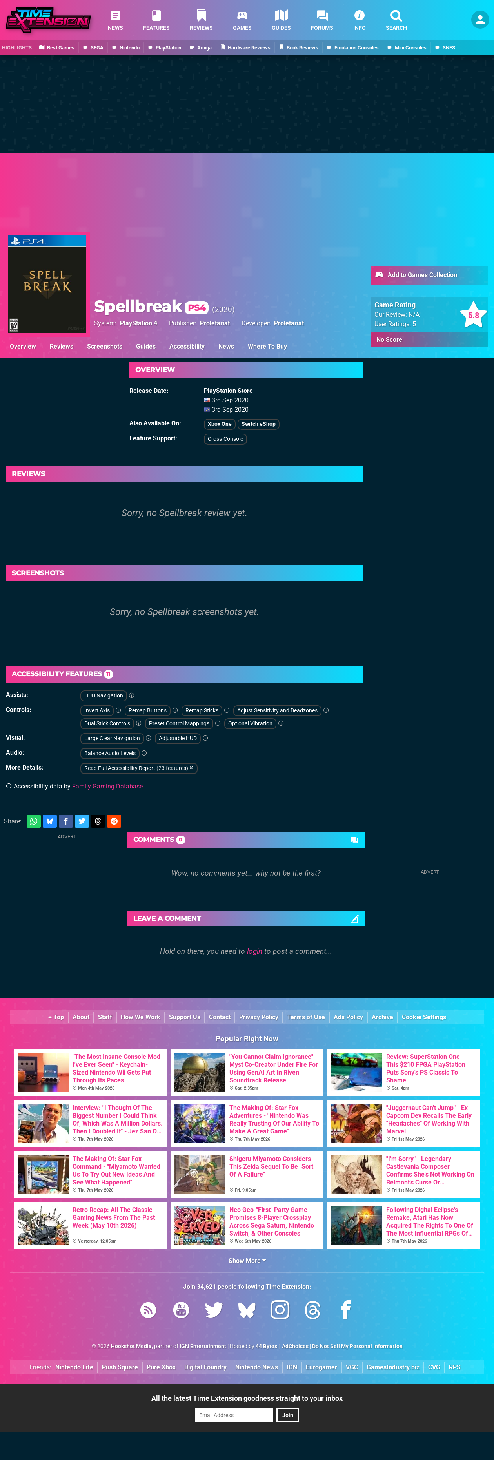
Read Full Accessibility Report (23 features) (139, 768)
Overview (23, 346)
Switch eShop (259, 424)
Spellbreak (151, 306)
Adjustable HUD (178, 738)
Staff (105, 1017)
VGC (352, 1367)
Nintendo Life (74, 1367)
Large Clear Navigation (112, 738)
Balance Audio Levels (110, 753)
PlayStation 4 (138, 323)
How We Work (140, 1017)
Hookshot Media (131, 1346)
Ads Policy (348, 1017)
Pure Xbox (161, 1367)
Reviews (61, 346)
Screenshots (104, 346)
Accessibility (187, 346)
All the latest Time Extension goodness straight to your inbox (247, 1398)
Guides (146, 346)
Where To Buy (267, 346)
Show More (247, 1261)
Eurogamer (321, 1367)
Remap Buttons (148, 710)
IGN (292, 1367)
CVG (434, 1367)
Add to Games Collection (415, 275)
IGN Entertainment (203, 1346)
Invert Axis (97, 710)
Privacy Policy (258, 1017)
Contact (220, 1017)
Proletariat (215, 323)
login (254, 951)
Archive (382, 1017)
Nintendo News (256, 1367)
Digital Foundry (205, 1367)
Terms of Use (306, 1017)
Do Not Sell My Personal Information (357, 1346)
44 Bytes (266, 1346)
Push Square (120, 1367)
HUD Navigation (103, 695)
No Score (389, 339)
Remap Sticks (201, 710)
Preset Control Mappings (179, 723)
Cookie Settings (424, 1017)
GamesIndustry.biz (393, 1367)
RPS (455, 1367)
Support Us (184, 1017)
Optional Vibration (250, 723)
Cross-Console (225, 439)
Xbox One (220, 424)
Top (56, 1017)
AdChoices (295, 1346)
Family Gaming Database (107, 786)
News (226, 346)
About (81, 1017)
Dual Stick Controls (107, 723)
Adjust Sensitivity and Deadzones (277, 710)
